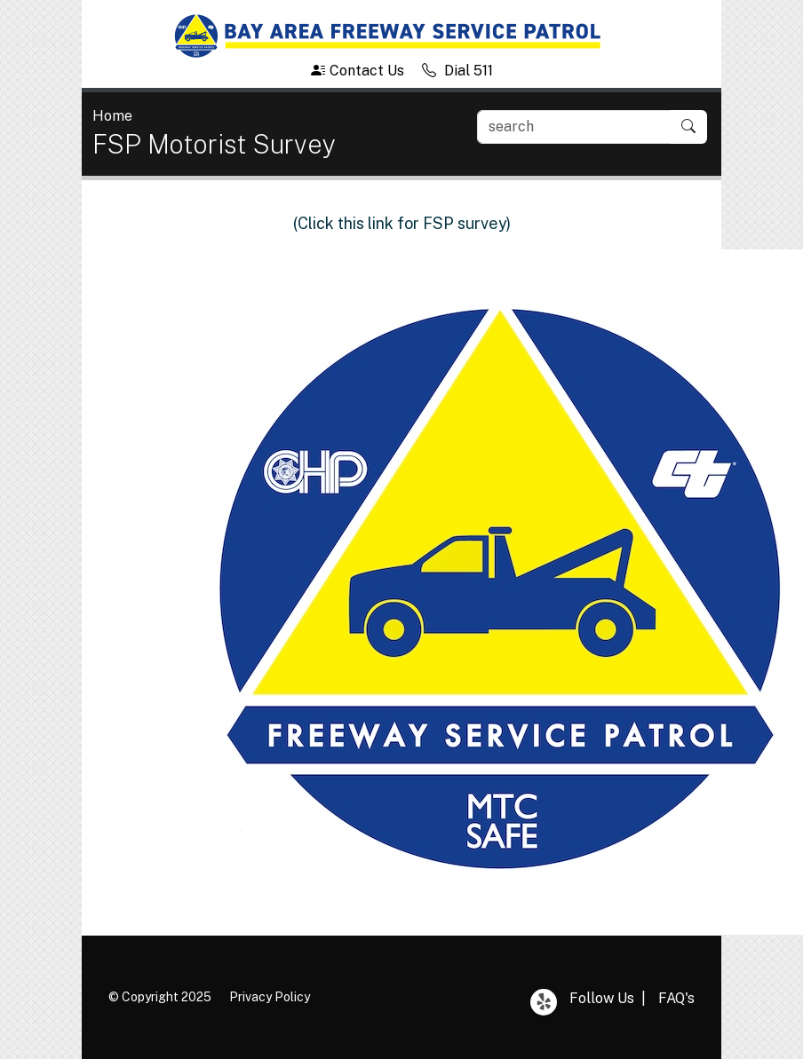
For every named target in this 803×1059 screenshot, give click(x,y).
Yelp (543, 1002)
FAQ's (676, 998)
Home (112, 115)
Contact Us (357, 70)
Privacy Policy (269, 997)
